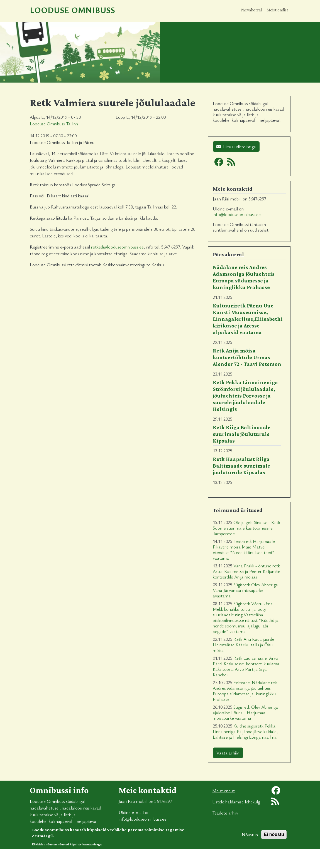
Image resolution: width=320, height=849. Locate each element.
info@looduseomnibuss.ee (237, 214)
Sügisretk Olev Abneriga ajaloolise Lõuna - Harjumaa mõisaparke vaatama (245, 712)
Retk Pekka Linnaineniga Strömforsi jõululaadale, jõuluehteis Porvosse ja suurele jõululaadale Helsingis (245, 395)
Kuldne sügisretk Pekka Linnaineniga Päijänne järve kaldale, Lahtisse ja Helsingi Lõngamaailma (245, 731)
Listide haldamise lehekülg (236, 802)
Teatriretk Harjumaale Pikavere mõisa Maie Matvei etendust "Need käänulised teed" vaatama (244, 549)
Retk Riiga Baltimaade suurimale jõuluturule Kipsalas (241, 434)
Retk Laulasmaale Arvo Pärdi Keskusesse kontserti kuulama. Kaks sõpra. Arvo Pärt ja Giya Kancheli (246, 666)
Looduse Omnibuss (72, 10)
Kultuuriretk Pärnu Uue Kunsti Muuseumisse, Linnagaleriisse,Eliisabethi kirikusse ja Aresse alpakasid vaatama (248, 318)
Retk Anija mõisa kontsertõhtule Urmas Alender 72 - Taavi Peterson (247, 357)
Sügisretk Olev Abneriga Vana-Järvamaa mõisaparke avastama (245, 590)
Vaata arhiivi (228, 753)
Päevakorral (251, 10)
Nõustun (250, 837)
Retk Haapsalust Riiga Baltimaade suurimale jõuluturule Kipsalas (241, 465)
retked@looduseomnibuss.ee (117, 247)
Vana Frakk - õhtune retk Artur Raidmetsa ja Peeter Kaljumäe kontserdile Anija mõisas (246, 571)
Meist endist (277, 10)
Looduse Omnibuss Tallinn (54, 124)
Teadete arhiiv (225, 813)
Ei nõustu (274, 836)
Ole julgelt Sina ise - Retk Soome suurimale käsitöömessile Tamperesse (246, 528)
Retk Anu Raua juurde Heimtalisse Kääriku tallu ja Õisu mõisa (243, 644)
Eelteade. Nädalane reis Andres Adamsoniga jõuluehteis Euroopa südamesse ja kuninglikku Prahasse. (245, 690)
